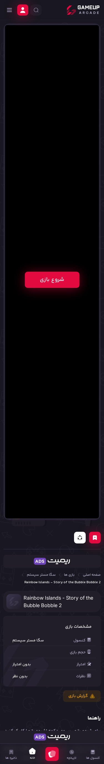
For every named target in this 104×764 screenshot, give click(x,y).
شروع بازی (52, 279)
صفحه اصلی (92, 575)
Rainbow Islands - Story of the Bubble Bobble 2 (62, 582)
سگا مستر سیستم (41, 575)
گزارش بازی (82, 696)
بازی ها (69, 575)
